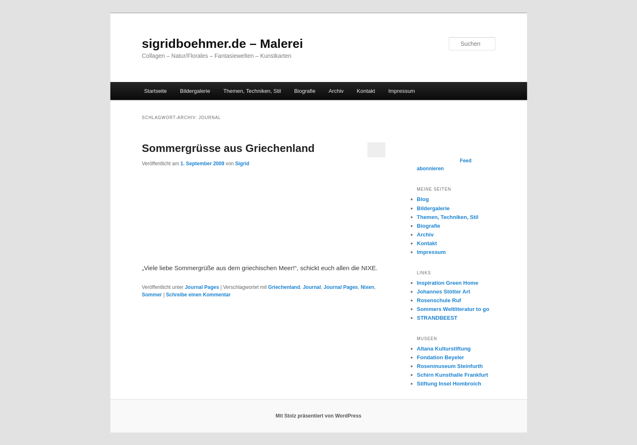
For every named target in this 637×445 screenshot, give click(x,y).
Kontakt (366, 91)
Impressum (401, 91)
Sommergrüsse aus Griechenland (228, 148)
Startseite (155, 91)
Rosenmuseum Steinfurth (450, 366)
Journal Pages (202, 287)
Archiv (336, 91)
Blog (423, 199)
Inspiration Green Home (447, 283)
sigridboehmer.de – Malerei (222, 43)
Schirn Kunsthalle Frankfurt (452, 375)
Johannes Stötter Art (443, 291)
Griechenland (284, 287)
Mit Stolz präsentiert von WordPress (319, 416)
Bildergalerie (195, 91)
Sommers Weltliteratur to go (453, 309)
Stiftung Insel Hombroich (449, 383)
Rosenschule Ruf (439, 300)
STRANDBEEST (437, 318)
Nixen (368, 287)
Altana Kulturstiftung (444, 349)
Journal (312, 287)
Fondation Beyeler (440, 357)
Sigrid (242, 164)
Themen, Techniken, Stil (252, 91)
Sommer (152, 295)
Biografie (304, 91)
